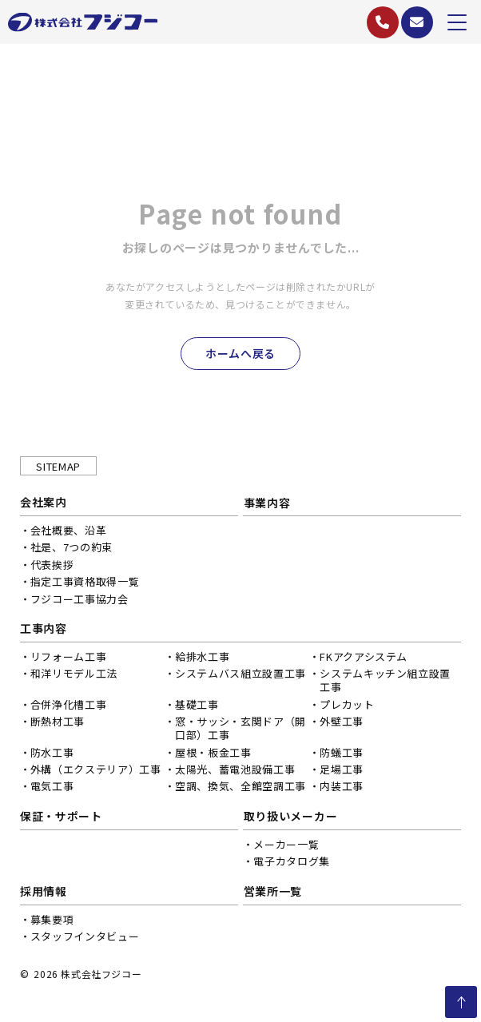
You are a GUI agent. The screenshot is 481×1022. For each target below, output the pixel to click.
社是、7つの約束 (71, 549)
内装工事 (338, 788)
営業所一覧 (278, 893)
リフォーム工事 (68, 658)
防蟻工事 (338, 754)
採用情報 (43, 893)
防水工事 (52, 754)
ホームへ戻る (240, 354)
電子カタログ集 (297, 863)
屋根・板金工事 (211, 754)
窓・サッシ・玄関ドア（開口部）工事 (238, 730)
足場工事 (338, 771)
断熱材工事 (57, 723)
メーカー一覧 (291, 846)
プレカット (343, 706)
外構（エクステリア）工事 (95, 771)
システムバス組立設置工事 (238, 676)
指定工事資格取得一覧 (85, 583)
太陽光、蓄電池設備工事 (233, 771)
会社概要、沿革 (68, 532)
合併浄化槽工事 (68, 706)
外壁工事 (338, 723)
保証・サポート (61, 818)
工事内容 (43, 631)
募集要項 (52, 921)
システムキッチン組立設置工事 (381, 683)
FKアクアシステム (360, 658)
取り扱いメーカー (295, 818)
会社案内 (43, 504)
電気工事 (52, 788)
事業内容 (272, 504)
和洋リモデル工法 (73, 676)
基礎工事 (195, 706)
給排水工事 (200, 658)
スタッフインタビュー (85, 938)
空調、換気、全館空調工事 (238, 788)
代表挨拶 (52, 567)
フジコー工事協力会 (79, 601)
